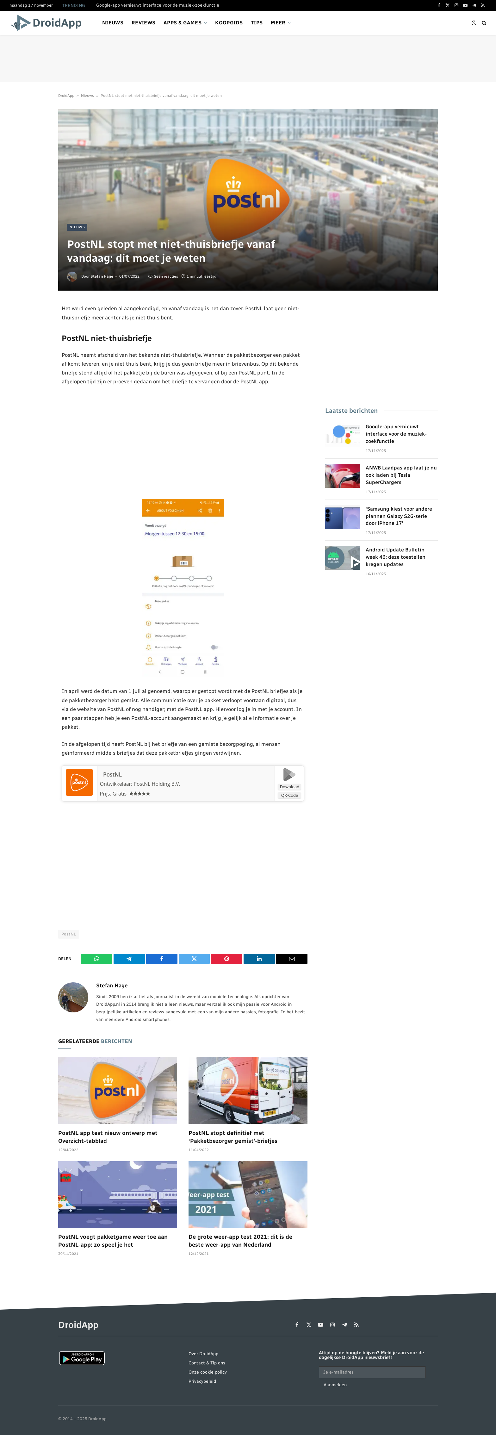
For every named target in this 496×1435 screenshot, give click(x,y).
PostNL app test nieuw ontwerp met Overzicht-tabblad (108, 1137)
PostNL (110, 775)
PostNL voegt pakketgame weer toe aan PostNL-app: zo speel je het (113, 1241)
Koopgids (229, 23)
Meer (278, 23)
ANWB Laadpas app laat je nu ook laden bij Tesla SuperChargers (401, 475)
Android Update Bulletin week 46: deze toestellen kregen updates (395, 557)
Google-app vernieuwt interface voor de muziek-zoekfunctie (157, 5)
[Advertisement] (248, 58)
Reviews (143, 23)
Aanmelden (335, 1385)
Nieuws (112, 23)
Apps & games (183, 23)
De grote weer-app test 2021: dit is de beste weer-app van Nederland (240, 1241)
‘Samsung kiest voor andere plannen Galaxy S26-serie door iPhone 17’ (399, 516)
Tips (257, 23)
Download (290, 787)
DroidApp (66, 95)
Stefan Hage (101, 276)
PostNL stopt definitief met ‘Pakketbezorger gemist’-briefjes (233, 1137)
